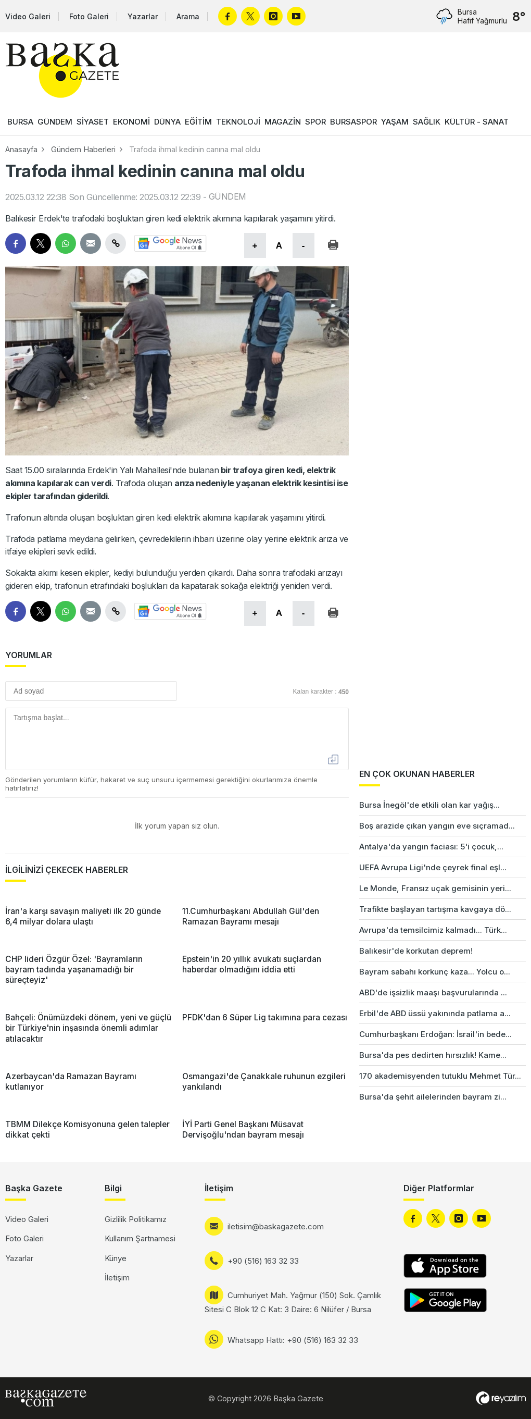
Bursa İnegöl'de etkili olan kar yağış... (429, 805)
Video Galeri (27, 16)
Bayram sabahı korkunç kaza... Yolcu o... (434, 972)
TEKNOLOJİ (238, 122)
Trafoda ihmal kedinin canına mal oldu (194, 149)
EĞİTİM (198, 122)
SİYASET (93, 122)
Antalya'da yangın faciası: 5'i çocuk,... (431, 847)
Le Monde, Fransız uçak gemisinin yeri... (435, 888)
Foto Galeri (89, 16)
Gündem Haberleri (83, 149)
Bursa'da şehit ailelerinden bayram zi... (433, 1097)
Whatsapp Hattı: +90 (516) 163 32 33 (292, 1340)
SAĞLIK (426, 122)
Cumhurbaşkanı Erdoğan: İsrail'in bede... (435, 1034)
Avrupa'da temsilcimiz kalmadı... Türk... (433, 930)
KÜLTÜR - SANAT (477, 122)
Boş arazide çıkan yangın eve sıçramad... (437, 826)
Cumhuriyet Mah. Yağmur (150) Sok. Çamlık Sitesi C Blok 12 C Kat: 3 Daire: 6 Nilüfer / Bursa (293, 1302)
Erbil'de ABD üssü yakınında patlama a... (435, 1013)
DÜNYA (167, 122)
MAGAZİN (282, 122)
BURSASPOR (353, 122)
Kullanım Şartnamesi (140, 1238)
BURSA (20, 122)
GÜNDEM (54, 122)
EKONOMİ (131, 122)
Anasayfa (21, 149)
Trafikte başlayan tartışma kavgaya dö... (435, 909)
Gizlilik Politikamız (136, 1219)
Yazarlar (143, 16)
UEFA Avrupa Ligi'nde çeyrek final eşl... (433, 867)
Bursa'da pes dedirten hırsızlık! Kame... (433, 1055)
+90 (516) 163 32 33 (263, 1261)
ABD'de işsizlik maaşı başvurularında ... (433, 992)
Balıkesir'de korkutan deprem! (416, 951)
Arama (187, 16)
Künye (116, 1258)
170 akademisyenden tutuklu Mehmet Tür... (440, 1076)
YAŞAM (395, 122)
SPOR (315, 122)
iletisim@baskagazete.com (275, 1226)
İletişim (117, 1277)
